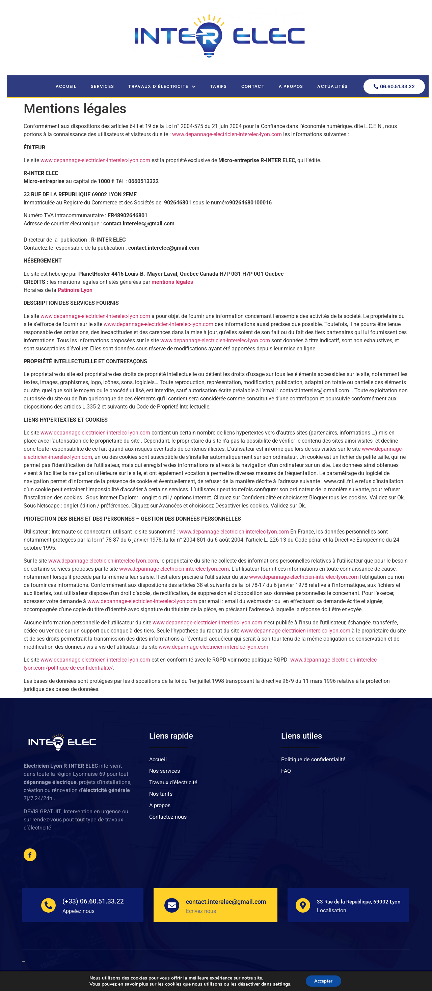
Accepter (323, 980)
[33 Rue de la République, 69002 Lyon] (303, 905)
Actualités (332, 86)
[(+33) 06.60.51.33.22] (48, 905)
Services (102, 86)
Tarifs (218, 86)
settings (280, 984)
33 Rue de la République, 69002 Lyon (359, 902)
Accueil (66, 86)
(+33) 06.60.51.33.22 (94, 901)
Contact (253, 86)
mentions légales (172, 282)
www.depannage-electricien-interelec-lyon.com (227, 134)
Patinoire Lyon (75, 290)
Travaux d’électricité (162, 86)
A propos (291, 86)
